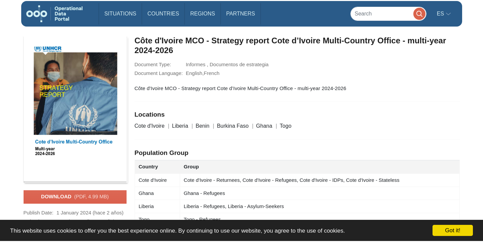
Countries (163, 13)
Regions (202, 13)
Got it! (452, 230)
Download (75, 197)
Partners (240, 13)
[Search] (388, 14)
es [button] (441, 13)
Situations (120, 13)
